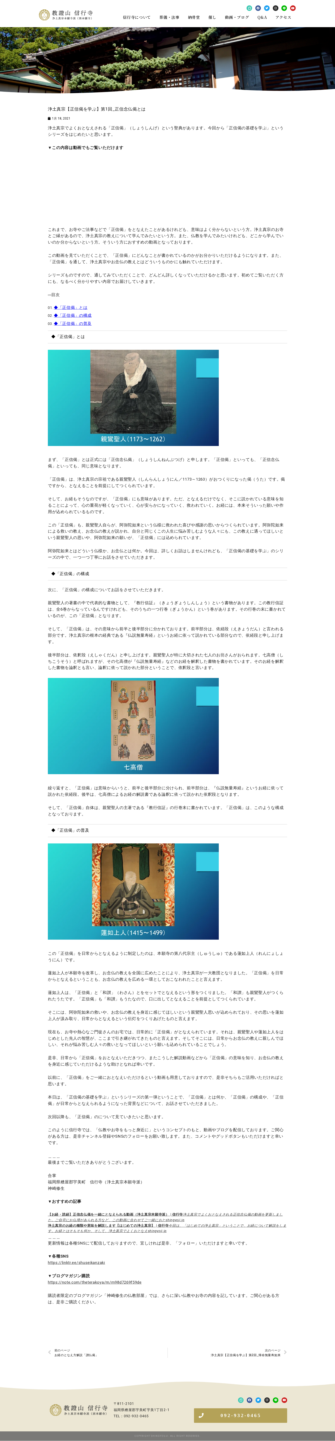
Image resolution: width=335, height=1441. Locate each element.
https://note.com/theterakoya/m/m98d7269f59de (95, 1282)
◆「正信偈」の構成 (73, 315)
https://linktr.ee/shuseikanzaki (76, 1262)
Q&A (262, 17)
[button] (240, 1415)
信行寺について (137, 17)
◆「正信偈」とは (71, 307)
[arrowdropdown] (49, 295)
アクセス (283, 17)
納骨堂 (194, 17)
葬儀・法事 (169, 17)
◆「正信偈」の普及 (73, 323)
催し (212, 17)
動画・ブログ (237, 17)
